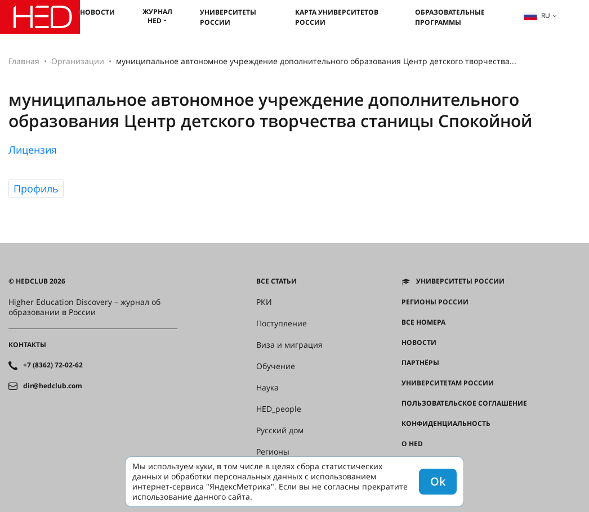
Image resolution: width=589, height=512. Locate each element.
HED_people (278, 409)
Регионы (272, 452)
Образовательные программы (450, 17)
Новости (97, 12)
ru (536, 15)
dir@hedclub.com (52, 385)
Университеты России (228, 17)
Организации (77, 61)
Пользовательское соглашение (464, 403)
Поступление (281, 323)
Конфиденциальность (445, 423)
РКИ (264, 302)
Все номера (423, 322)
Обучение (275, 366)
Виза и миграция (289, 345)
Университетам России (447, 383)
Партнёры (420, 362)
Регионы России (434, 302)
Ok (437, 481)
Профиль (36, 188)
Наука (267, 388)
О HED (412, 443)
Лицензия (32, 149)
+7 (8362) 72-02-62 (53, 365)
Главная (23, 61)
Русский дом (280, 430)
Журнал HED (157, 16)
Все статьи (276, 281)
